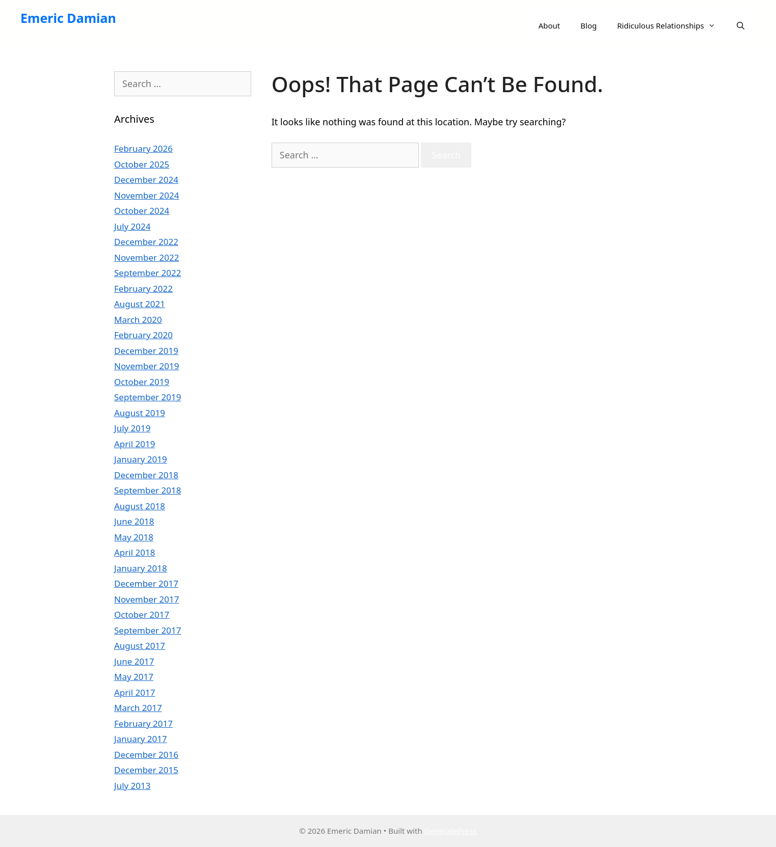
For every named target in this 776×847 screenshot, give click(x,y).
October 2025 (141, 164)
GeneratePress (450, 831)
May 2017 (133, 676)
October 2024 (141, 210)
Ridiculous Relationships (671, 25)
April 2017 (134, 692)
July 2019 (132, 428)
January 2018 (140, 568)
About (549, 25)
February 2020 (143, 335)
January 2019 (140, 459)
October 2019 (141, 382)
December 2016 (146, 754)
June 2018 (134, 521)
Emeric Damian (68, 17)
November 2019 (146, 366)
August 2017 (139, 645)
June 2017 (134, 661)
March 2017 (138, 708)
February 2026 (143, 148)
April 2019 (134, 444)
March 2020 (138, 319)
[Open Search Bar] (741, 25)
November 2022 (146, 257)
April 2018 (134, 552)
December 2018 (146, 475)
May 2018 (133, 537)
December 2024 (146, 179)
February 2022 (143, 288)
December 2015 (146, 770)
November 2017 (146, 599)
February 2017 (143, 723)
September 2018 (147, 490)
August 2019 (139, 413)
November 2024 (146, 195)
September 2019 (147, 397)
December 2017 (146, 583)
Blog (588, 25)
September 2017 (147, 630)
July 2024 (132, 226)
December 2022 (146, 242)
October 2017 (141, 614)
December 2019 (146, 351)
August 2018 (139, 506)
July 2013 (132, 785)
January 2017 (140, 739)
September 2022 (147, 273)
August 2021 (139, 304)
